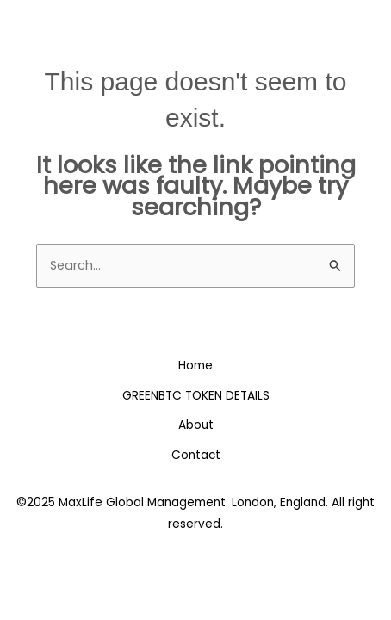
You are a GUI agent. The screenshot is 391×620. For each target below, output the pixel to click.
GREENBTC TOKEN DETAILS (196, 396)
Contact (195, 455)
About (196, 425)
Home (195, 365)
